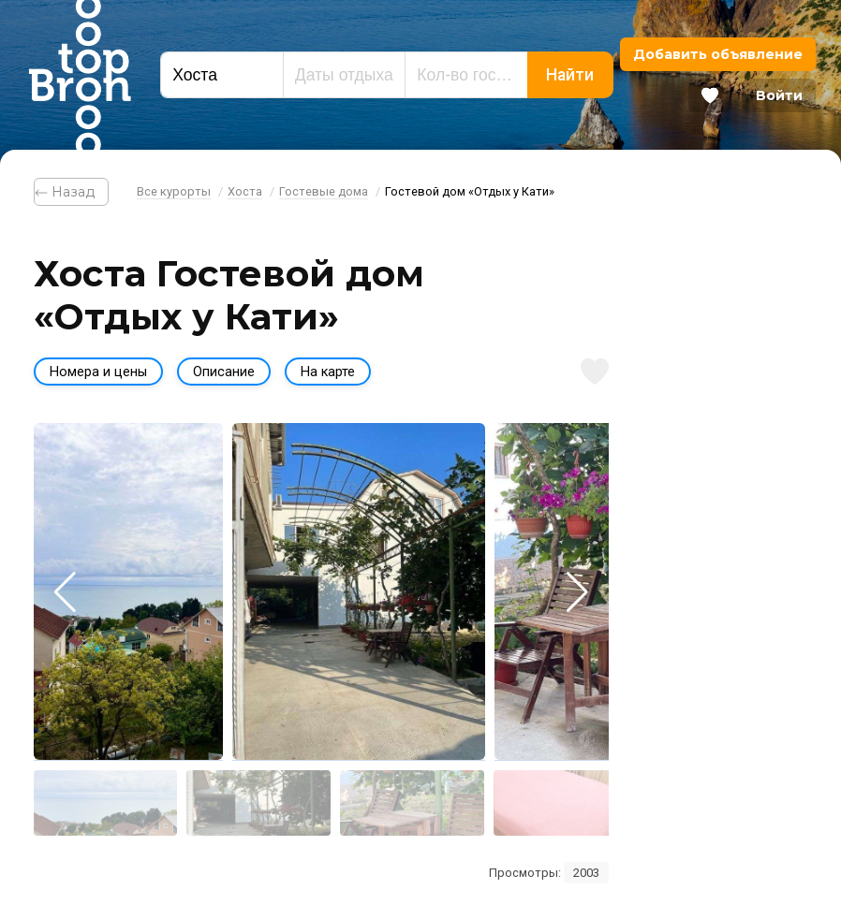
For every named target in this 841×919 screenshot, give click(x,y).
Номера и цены (98, 372)
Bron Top (79, 75)
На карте (328, 372)
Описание (224, 372)
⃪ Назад (71, 191)
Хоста (245, 191)
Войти (779, 95)
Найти (570, 75)
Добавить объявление (718, 54)
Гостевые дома (323, 191)
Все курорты (174, 191)
